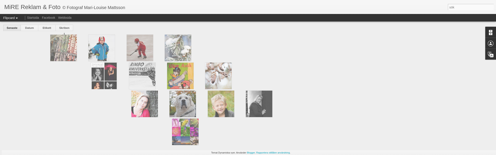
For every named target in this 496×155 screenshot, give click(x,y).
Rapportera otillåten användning (273, 152)
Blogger (251, 152)
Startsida (33, 17)
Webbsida (64, 17)
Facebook (48, 17)
